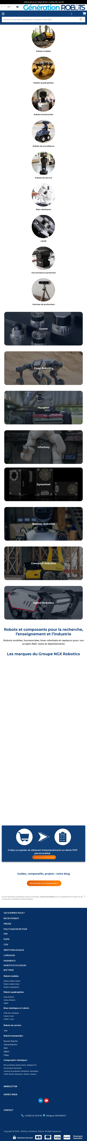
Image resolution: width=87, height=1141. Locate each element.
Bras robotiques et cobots (16, 1008)
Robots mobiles (43, 51)
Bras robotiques (43, 209)
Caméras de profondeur (43, 304)
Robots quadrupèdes (43, 83)
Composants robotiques (15, 1060)
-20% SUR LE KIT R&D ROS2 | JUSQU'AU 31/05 (43, 2)
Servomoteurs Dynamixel (43, 273)
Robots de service (43, 178)
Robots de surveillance (43, 146)
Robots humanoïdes (43, 114)
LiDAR (43, 241)
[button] (44, 857)
